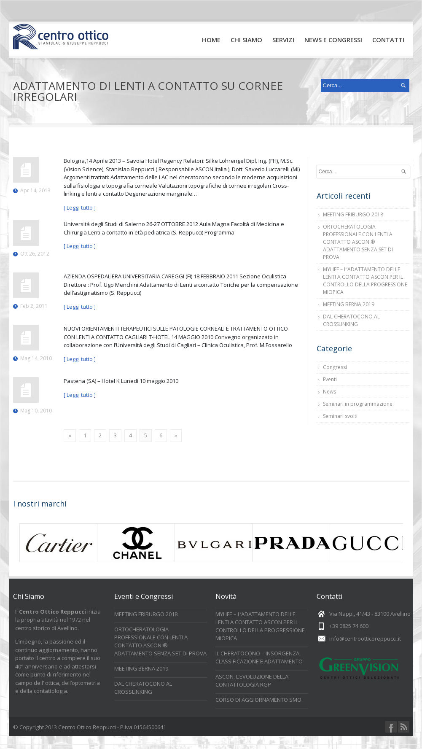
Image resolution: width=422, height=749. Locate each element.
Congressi (335, 367)
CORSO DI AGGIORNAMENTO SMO (258, 699)
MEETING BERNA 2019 (348, 304)
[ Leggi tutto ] (80, 207)
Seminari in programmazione (357, 403)
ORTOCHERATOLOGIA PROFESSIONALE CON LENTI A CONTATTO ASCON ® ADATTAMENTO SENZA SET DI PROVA (358, 242)
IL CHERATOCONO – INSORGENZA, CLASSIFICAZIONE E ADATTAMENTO (259, 657)
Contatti (388, 39)
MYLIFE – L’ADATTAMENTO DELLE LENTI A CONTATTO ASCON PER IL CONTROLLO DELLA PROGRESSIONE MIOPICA (365, 281)
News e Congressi (333, 39)
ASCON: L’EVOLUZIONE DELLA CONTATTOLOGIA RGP (251, 680)
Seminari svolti (340, 416)
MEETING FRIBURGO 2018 (353, 214)
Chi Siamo (246, 39)
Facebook (391, 727)
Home (211, 39)
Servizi (284, 42)
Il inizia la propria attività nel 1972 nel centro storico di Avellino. (58, 620)
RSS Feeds (403, 727)
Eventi (330, 379)
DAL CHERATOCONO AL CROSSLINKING (351, 320)
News (329, 391)
